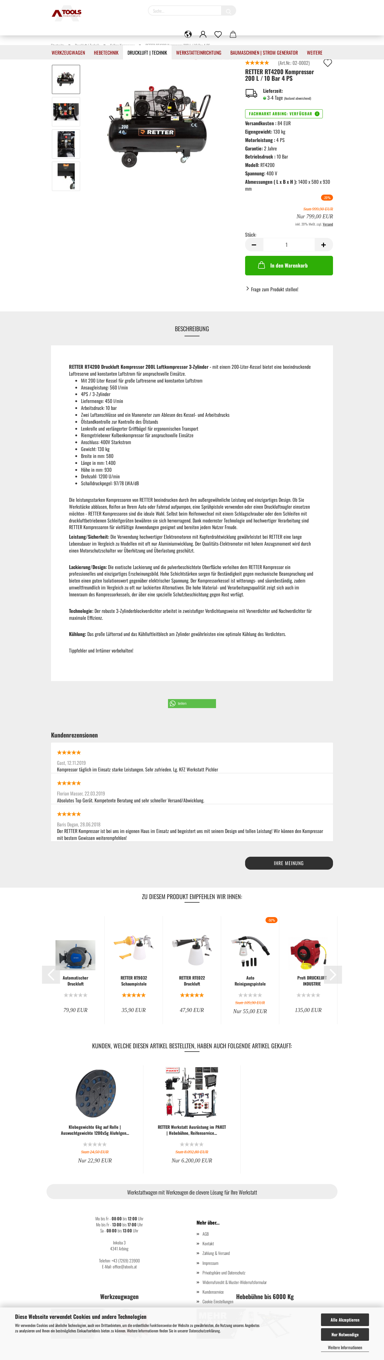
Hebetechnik (106, 52)
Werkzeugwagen (68, 52)
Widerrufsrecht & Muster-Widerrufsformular (234, 1282)
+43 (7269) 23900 (126, 1260)
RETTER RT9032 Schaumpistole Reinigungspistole (133, 981)
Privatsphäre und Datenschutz (223, 1272)
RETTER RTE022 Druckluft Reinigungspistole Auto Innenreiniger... (192, 981)
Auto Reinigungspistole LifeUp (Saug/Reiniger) (250, 981)
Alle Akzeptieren (345, 1319)
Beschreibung (192, 328)
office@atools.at (125, 1266)
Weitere (314, 52)
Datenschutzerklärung (204, 1331)
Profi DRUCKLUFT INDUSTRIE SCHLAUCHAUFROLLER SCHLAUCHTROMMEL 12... (312, 981)
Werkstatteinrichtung (198, 52)
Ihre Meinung (289, 863)
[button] (192, 703)
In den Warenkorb (282, 265)
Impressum (210, 1263)
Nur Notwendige (345, 1334)
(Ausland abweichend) (297, 98)
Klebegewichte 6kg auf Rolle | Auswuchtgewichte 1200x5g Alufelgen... (95, 1130)
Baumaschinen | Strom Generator (264, 52)
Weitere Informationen (345, 1347)
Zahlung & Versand (216, 1253)
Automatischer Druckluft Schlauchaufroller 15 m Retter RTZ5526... (75, 981)
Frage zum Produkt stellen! (274, 289)
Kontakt (208, 1243)
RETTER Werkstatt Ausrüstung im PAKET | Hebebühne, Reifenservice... (192, 1130)
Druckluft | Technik (147, 52)
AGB (205, 1234)
